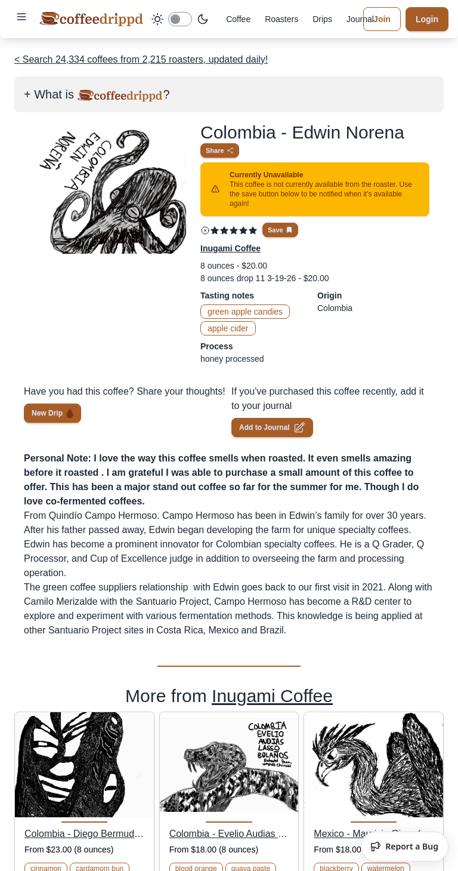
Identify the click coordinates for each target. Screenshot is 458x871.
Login (427, 19)
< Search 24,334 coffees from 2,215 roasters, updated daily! (141, 59)
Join (382, 19)
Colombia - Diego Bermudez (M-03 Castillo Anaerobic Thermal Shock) (84, 834)
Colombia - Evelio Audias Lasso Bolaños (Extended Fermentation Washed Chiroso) (229, 834)
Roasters (281, 19)
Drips (322, 19)
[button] (21, 17)
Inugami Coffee (272, 696)
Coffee (238, 19)
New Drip (52, 412)
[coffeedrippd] (91, 19)
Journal (360, 19)
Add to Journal (272, 427)
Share (220, 150)
